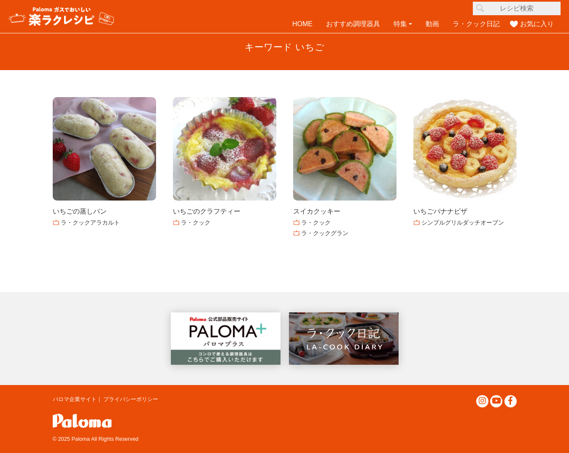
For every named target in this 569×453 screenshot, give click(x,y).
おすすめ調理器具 (353, 23)
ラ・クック (195, 222)
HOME (302, 23)
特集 (400, 23)
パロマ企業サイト (75, 399)
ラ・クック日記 (476, 23)
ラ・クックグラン (324, 233)
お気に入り (537, 23)
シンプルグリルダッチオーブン (462, 222)
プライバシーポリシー (130, 399)
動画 (432, 23)
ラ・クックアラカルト (90, 222)
